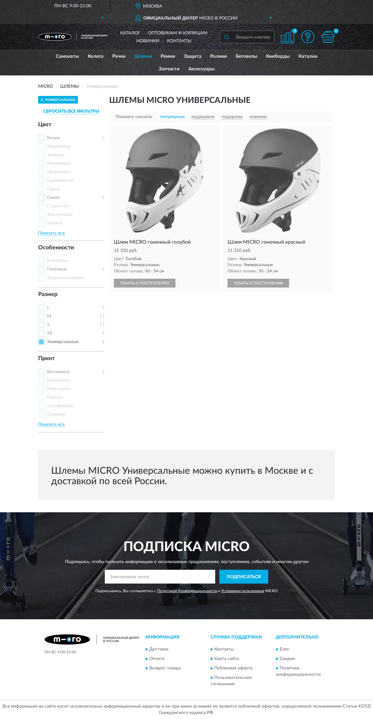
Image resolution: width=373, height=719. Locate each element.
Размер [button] (47, 294)
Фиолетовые (60, 214)
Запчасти (169, 69)
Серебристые (60, 180)
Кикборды (278, 56)
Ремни (168, 56)
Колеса (96, 56)
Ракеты (54, 397)
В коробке (57, 260)
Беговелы (246, 56)
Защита (192, 56)
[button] (308, 36)
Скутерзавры (60, 406)
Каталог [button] (130, 33)
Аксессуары (201, 69)
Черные (54, 223)
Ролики (218, 56)
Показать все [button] (51, 233)
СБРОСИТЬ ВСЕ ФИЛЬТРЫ (71, 111)
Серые (53, 189)
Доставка (159, 649)
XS (49, 333)
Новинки (147, 41)
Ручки (119, 56)
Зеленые (55, 155)
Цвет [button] (44, 125)
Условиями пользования (242, 591)
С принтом (58, 206)
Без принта (58, 372)
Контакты (179, 41)
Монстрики (59, 389)
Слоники (56, 414)
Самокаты (67, 56)
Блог (284, 649)
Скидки (287, 659)
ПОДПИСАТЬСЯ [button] (244, 577)
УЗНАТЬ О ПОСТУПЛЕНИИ (144, 283)
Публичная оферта (233, 668)
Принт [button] (46, 358)
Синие (53, 197)
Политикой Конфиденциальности (187, 591)
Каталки (308, 56)
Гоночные (57, 269)
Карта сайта (226, 659)
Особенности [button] (56, 248)
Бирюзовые (58, 146)
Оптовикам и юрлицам (177, 33)
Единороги (58, 380)
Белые (53, 138)
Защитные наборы (66, 278)
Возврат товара (165, 668)
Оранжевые (59, 172)
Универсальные (63, 342)
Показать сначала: (134, 117)
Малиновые (59, 163)
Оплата (156, 659)
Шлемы (143, 56)
